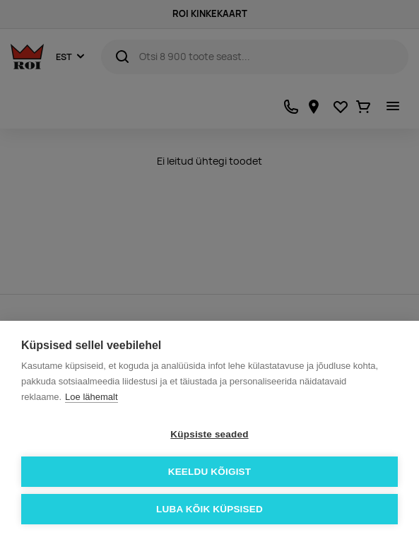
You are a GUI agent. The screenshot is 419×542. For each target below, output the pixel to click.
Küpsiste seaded (209, 434)
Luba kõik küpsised (209, 509)
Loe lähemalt (91, 396)
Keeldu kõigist (210, 471)
